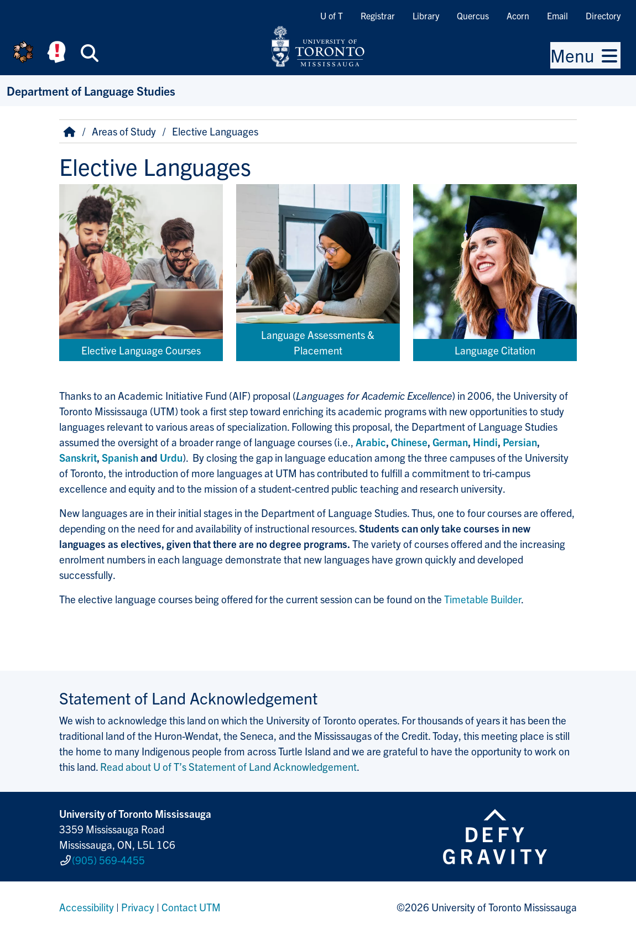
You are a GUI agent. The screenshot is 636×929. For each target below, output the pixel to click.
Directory (603, 15)
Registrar (378, 15)
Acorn (518, 15)
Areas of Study (124, 131)
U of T (331, 15)
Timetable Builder (482, 599)
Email (557, 15)
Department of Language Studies (91, 90)
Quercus (473, 15)
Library (426, 15)
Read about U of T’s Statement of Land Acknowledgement (228, 766)
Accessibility (86, 903)
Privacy (137, 903)
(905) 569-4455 (108, 858)
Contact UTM (191, 903)
